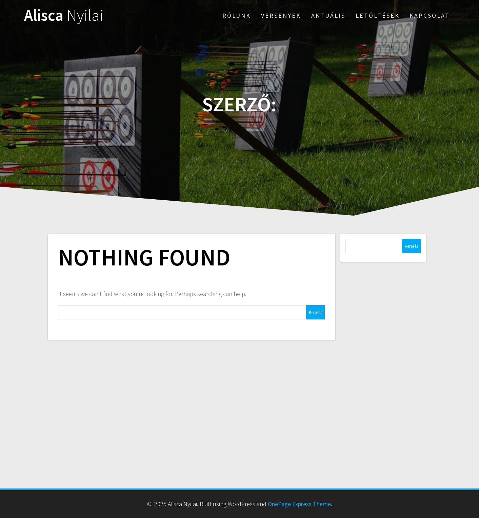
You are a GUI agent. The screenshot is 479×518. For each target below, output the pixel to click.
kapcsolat (430, 15)
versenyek (281, 15)
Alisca (64, 15)
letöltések (378, 15)
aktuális (328, 15)
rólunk (236, 15)
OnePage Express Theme (299, 504)
